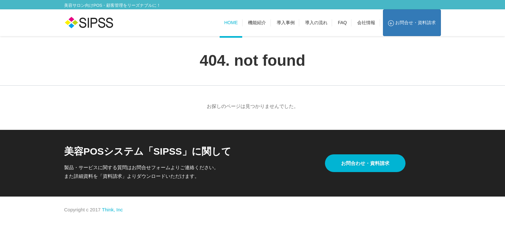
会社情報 (366, 22)
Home (231, 22)
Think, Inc (112, 209)
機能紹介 (257, 22)
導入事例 (286, 22)
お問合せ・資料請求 (412, 23)
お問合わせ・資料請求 (365, 163)
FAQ (342, 22)
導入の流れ (316, 22)
